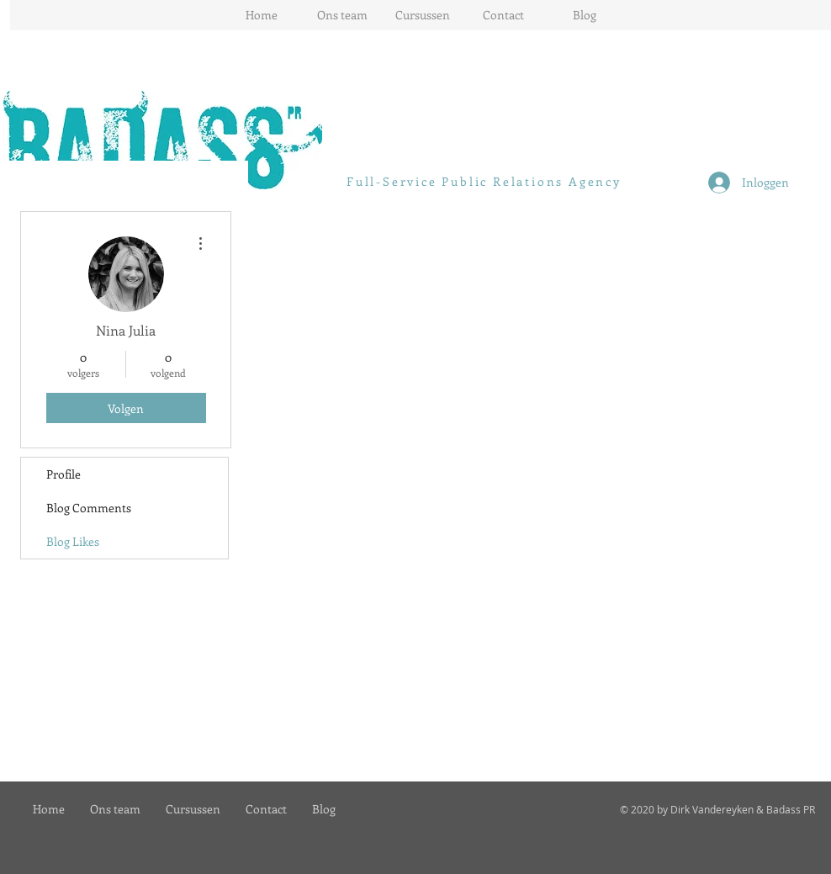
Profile (63, 474)
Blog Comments (88, 508)
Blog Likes (72, 541)
